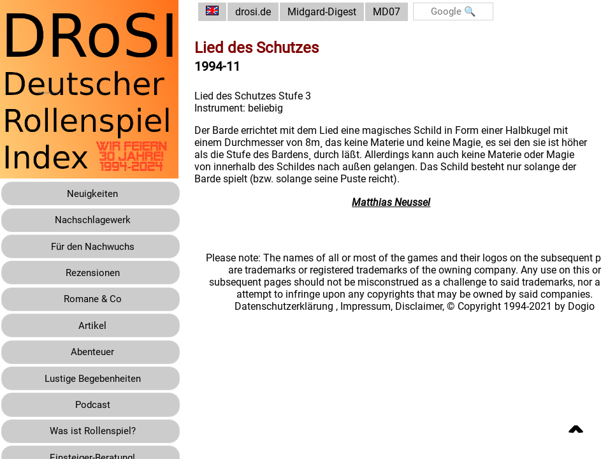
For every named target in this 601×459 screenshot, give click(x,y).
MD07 (396, 12)
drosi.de (262, 12)
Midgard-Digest (331, 12)
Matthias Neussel (396, 202)
